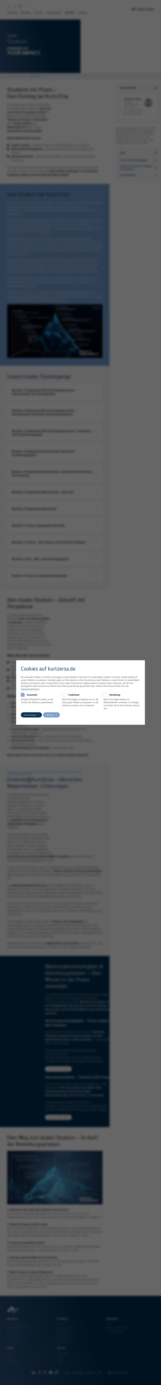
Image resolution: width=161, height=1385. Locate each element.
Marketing (115, 694)
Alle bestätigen (30, 715)
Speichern (50, 715)
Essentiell (32, 694)
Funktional (73, 694)
